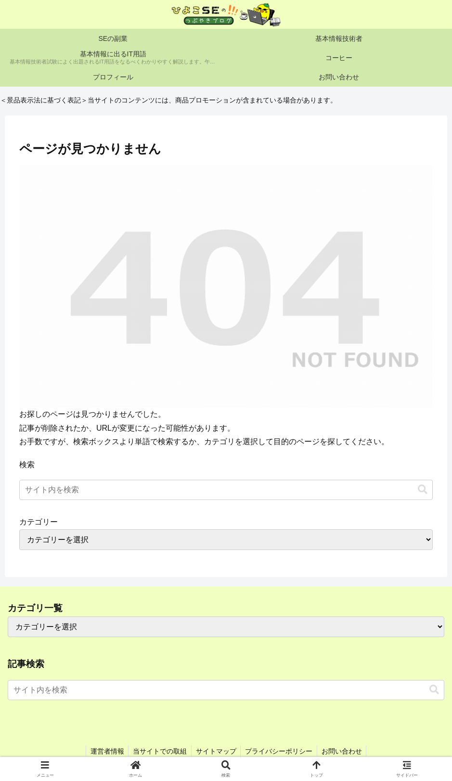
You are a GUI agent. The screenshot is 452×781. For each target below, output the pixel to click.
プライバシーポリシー (280, 751)
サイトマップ (216, 751)
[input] (226, 490)
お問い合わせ (344, 751)
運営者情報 (105, 751)
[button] (422, 489)
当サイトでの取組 (159, 751)
